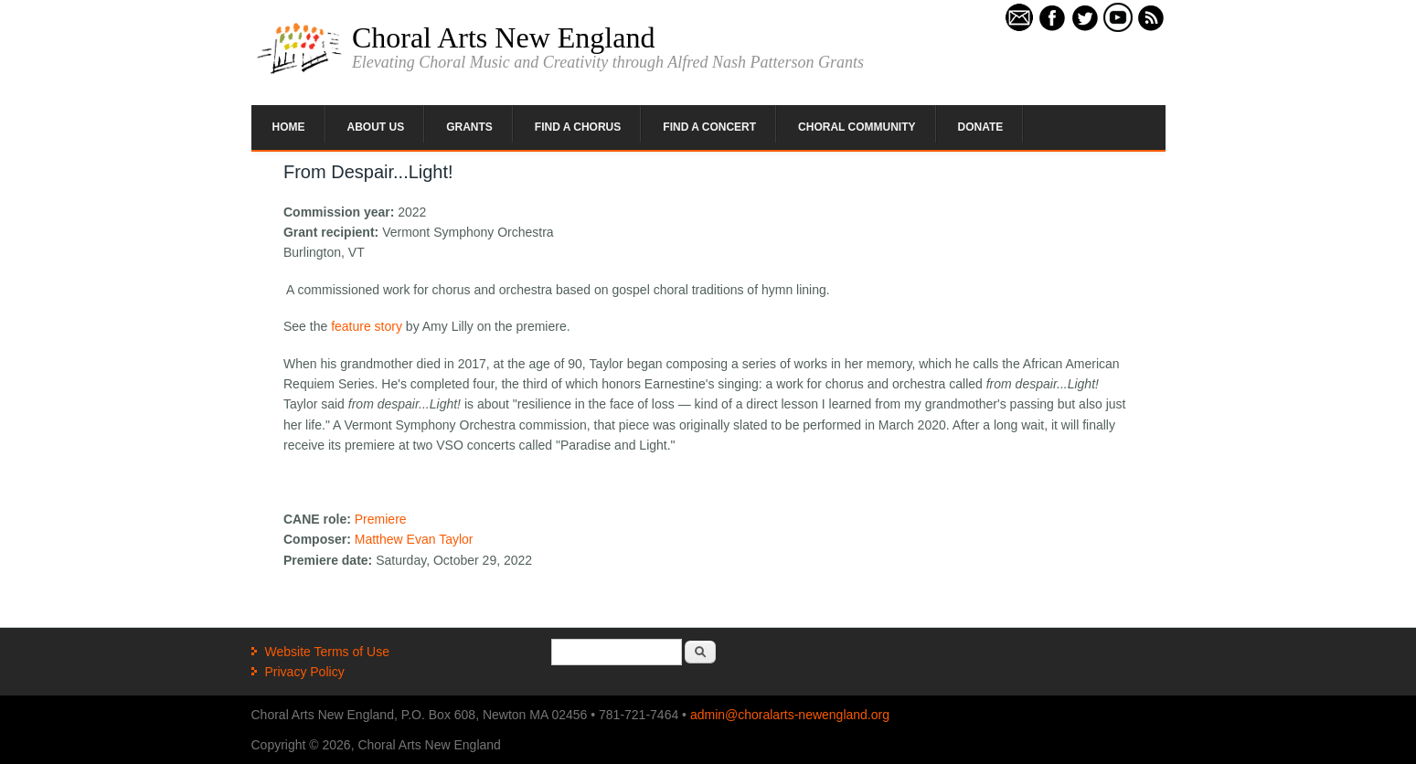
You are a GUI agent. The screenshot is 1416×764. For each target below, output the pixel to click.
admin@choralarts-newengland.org (789, 714)
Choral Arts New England (503, 37)
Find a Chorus (578, 127)
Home (288, 127)
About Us (376, 127)
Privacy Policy (305, 671)
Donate (981, 127)
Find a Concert (709, 127)
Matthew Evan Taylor (414, 539)
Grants (469, 127)
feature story (366, 326)
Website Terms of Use (327, 651)
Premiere (381, 519)
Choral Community (856, 127)
